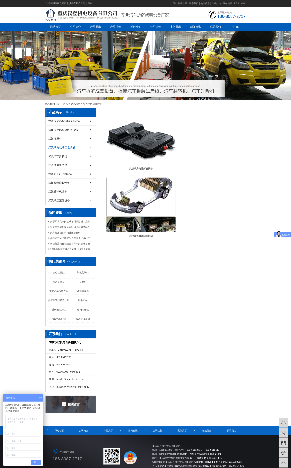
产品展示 (95, 26)
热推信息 (205, 3)
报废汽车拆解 (59, 319)
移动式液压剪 (83, 319)
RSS (236, 3)
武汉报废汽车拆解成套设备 (64, 121)
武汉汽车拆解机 (57, 156)
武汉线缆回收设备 (59, 182)
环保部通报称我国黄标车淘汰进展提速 (70, 243)
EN (174, 3)
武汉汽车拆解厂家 (221, 466)
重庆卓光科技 (216, 458)
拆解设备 (135, 26)
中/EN (235, 26)
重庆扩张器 (59, 281)
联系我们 (193, 3)
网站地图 (227, 3)
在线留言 (206, 430)
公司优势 (155, 26)
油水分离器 (83, 291)
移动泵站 (83, 300)
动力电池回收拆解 (92, 103)
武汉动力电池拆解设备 (126, 145)
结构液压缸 (83, 309)
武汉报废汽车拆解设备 (180, 466)
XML (243, 3)
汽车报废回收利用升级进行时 (65, 232)
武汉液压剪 (55, 138)
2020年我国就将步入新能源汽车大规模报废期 (72, 249)
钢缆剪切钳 (83, 272)
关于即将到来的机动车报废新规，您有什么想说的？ (72, 221)
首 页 (65, 103)
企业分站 (216, 3)
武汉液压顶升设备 (59, 200)
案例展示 (175, 26)
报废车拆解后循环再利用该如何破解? (69, 227)
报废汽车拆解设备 (58, 291)
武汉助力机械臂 (57, 165)
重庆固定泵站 (59, 309)
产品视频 (115, 26)
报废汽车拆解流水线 (58, 300)
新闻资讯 (195, 26)
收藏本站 (182, 3)
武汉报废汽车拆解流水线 (63, 129)
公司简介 (75, 26)
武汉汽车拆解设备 (202, 466)
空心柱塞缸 (59, 272)
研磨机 (82, 281)
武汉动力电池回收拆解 (61, 147)
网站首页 (55, 26)
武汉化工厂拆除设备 (60, 174)
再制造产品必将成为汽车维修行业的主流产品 (72, 238)
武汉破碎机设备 (57, 191)
